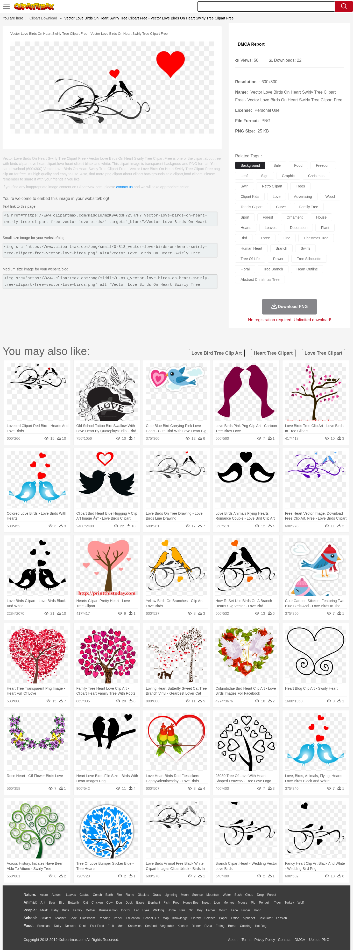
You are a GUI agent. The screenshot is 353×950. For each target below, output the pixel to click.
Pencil (118, 918)
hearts (246, 228)
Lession (281, 918)
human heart (251, 248)
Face (234, 910)
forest (268, 217)
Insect (206, 902)
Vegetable (167, 926)
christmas (316, 176)
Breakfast (44, 926)
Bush (238, 895)
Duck (128, 902)
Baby (54, 910)
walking (158, 910)
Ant (42, 902)
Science (210, 918)
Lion (217, 902)
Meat (120, 926)
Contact (284, 940)
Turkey (289, 902)
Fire (119, 895)
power (278, 259)
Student (45, 918)
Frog (176, 902)
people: (30, 910)
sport (245, 217)
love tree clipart (323, 353)
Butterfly (74, 902)
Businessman (108, 910)
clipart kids (250, 196)
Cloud (249, 895)
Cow (109, 902)
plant (325, 228)
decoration (299, 228)
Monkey (228, 902)
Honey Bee (190, 902)
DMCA (299, 940)
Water (227, 895)
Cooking (245, 926)
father (210, 910)
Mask (44, 910)
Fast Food (97, 926)
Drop (260, 895)
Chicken (97, 902)
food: (29, 926)
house (321, 217)
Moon (185, 895)
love (276, 196)
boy (200, 910)
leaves (271, 228)
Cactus (84, 895)
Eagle (140, 902)
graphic (288, 176)
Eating (220, 926)
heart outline (307, 269)
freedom (323, 165)
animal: (30, 902)
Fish (167, 902)
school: (30, 918)
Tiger (277, 902)
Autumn (57, 895)
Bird (61, 902)
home (171, 910)
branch (281, 248)
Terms (246, 940)
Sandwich (135, 926)
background (250, 165)
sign (265, 176)
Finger (245, 910)
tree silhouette (309, 259)
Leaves (71, 895)
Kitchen (183, 926)
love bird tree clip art (217, 353)
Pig (253, 902)
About (233, 940)
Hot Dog (260, 926)
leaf (244, 176)
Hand (257, 910)
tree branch (273, 269)
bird (244, 238)
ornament (294, 217)
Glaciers (143, 895)
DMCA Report (251, 44)
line (287, 238)
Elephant (154, 902)
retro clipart (272, 186)
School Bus (151, 918)
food (298, 165)
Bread (232, 926)
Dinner (196, 926)
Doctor (125, 910)
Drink (83, 926)
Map (166, 918)
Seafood (151, 926)
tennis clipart (252, 207)
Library (196, 918)
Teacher (60, 918)
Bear (52, 902)
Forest (271, 895)
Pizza (208, 926)
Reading (104, 918)
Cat (85, 902)
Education (133, 918)
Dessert (70, 926)
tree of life (250, 259)
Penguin (264, 902)
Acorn (44, 895)
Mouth (223, 910)
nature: (30, 894)
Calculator (266, 918)
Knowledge (180, 918)
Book (72, 918)
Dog (119, 902)
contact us (124, 187)
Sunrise (197, 895)
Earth (109, 895)
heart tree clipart (273, 353)
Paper (223, 918)
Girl (191, 910)
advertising (303, 196)
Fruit (111, 926)
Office (235, 918)
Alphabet (249, 918)
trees (300, 186)
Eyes (145, 910)
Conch (97, 895)
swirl (244, 186)
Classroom (87, 918)
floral (245, 269)
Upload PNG (319, 940)
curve (281, 207)
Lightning (171, 895)
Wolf (301, 902)
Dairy (57, 926)
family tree (308, 207)
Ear (136, 910)
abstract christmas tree (260, 279)
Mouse (242, 902)
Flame (129, 895)
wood (330, 196)
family (77, 910)
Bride (65, 910)
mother (90, 910)
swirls (305, 248)
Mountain (212, 895)
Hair (182, 910)
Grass (157, 895)
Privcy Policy (265, 940)
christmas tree (316, 238)
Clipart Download (43, 18)
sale (277, 165)
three (265, 238)
